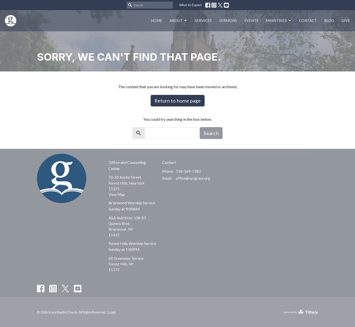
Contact (308, 20)
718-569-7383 (188, 171)
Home (156, 20)
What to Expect (190, 5)
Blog (329, 20)
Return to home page (178, 100)
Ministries (279, 20)
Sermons (228, 20)
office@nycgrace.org (193, 178)
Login (112, 312)
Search (211, 133)
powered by (301, 312)
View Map (116, 194)
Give (345, 20)
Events (251, 20)
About (178, 20)
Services (203, 20)
